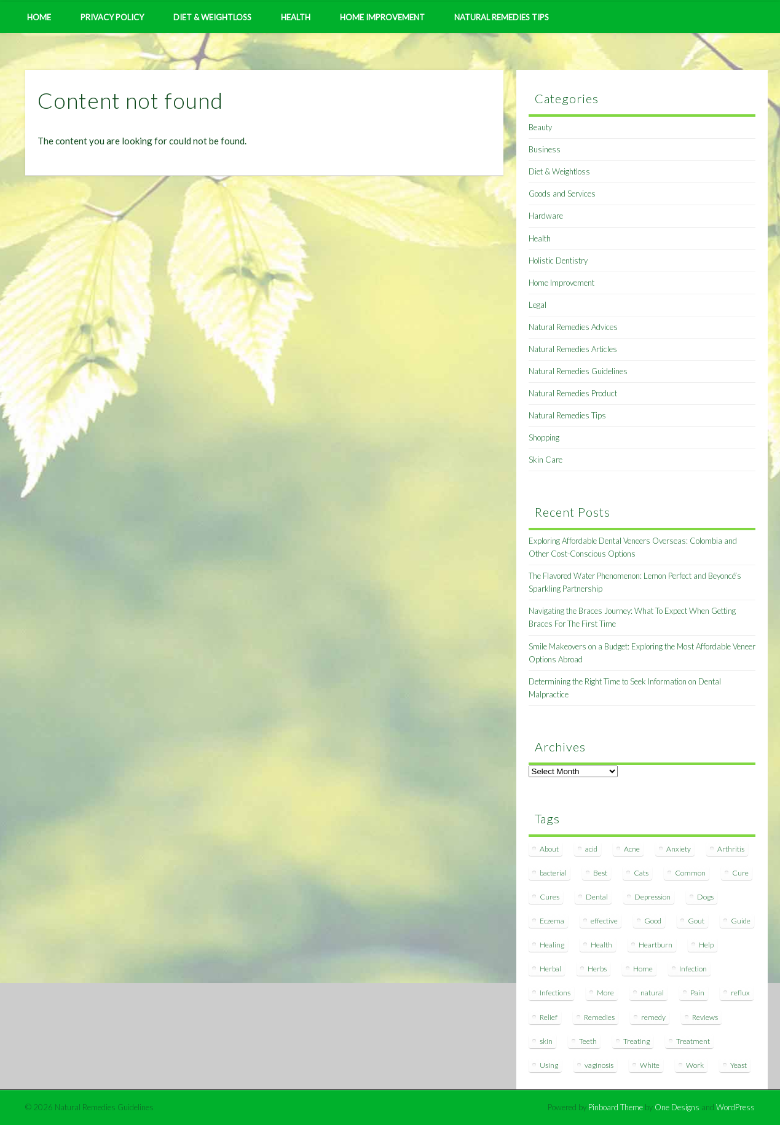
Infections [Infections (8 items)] (555, 992)
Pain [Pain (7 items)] (697, 992)
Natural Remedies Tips (501, 17)
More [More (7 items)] (605, 992)
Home (39, 17)
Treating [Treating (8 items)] (636, 1041)
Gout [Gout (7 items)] (696, 920)
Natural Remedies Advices (573, 327)
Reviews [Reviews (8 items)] (705, 1017)
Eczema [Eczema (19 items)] (552, 920)
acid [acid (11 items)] (591, 848)
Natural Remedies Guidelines (578, 371)
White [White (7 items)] (650, 1065)
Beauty (540, 127)
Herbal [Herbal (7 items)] (550, 968)
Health (295, 17)
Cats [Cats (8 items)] (641, 872)
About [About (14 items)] (549, 848)
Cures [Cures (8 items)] (549, 896)
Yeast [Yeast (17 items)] (738, 1065)
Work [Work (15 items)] (695, 1065)
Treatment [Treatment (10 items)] (693, 1041)
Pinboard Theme (615, 1107)
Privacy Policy (112, 17)
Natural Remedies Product (573, 393)
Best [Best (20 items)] (600, 872)
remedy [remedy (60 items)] (653, 1017)
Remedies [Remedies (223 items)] (599, 1017)
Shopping (544, 437)
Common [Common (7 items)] (690, 872)
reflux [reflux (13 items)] (740, 992)
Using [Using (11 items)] (549, 1065)
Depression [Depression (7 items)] (652, 896)
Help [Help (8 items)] (706, 944)
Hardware (546, 216)
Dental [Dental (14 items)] (597, 896)
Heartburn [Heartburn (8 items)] (655, 944)
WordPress (735, 1107)
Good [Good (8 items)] (652, 920)
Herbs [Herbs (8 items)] (597, 968)
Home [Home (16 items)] (643, 968)
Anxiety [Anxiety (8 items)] (678, 848)
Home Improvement (382, 17)
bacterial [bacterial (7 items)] (553, 872)
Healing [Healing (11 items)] (552, 944)
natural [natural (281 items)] (652, 992)
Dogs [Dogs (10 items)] (705, 896)
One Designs (677, 1107)
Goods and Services (562, 193)
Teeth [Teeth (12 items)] (588, 1041)
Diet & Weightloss (212, 17)
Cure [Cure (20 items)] (740, 872)
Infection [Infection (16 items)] (693, 968)
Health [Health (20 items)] (601, 944)
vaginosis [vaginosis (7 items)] (599, 1065)
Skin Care (545, 460)
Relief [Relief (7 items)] (548, 1017)
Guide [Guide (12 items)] (740, 920)
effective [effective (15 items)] (604, 920)
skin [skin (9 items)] (546, 1041)
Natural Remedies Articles (573, 349)
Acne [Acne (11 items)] (632, 848)
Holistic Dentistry (558, 260)
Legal (537, 305)
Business (545, 149)
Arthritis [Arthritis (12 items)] (730, 848)
